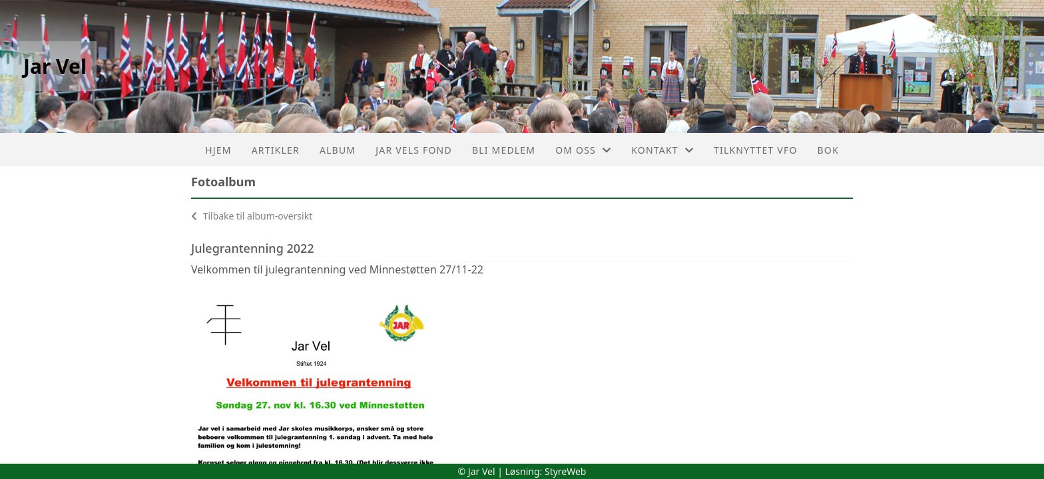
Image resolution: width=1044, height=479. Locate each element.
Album (338, 150)
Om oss (583, 150)
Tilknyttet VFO (756, 150)
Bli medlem (503, 150)
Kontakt (662, 150)
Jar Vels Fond (414, 150)
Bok (828, 150)
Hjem (218, 150)
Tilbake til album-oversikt (251, 216)
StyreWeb (566, 471)
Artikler (276, 150)
